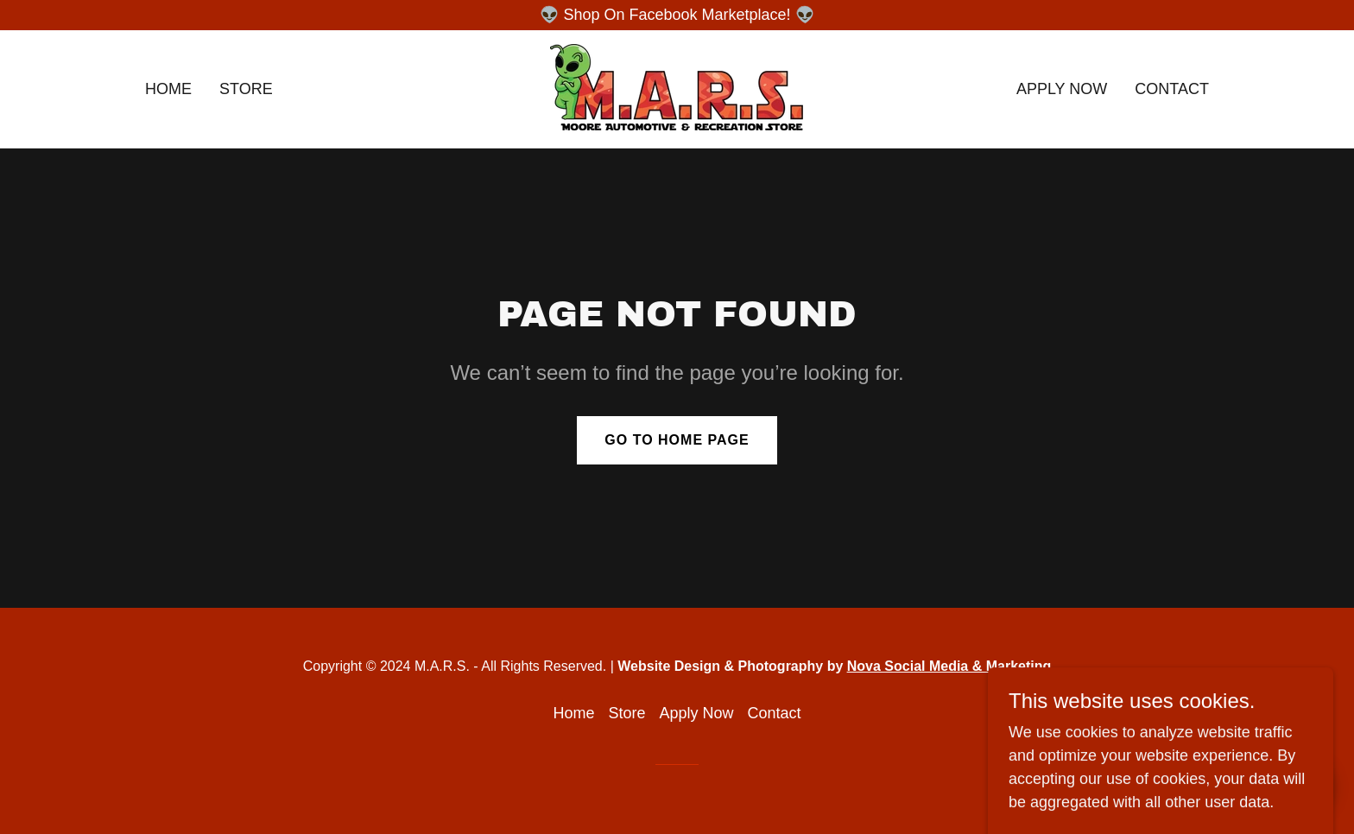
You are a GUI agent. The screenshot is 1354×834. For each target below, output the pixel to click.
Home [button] (573, 713)
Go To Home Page (676, 440)
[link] (676, 88)
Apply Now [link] (1061, 89)
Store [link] (246, 89)
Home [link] (168, 89)
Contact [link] (1172, 89)
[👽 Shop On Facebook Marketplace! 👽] (677, 15)
